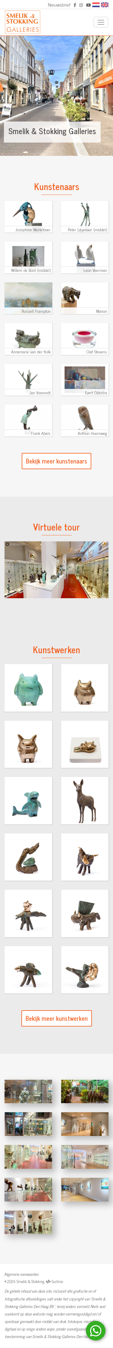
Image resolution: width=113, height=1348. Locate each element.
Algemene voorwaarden (22, 1274)
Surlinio (57, 1281)
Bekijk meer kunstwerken (57, 1018)
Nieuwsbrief (59, 4)
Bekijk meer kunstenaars (56, 461)
